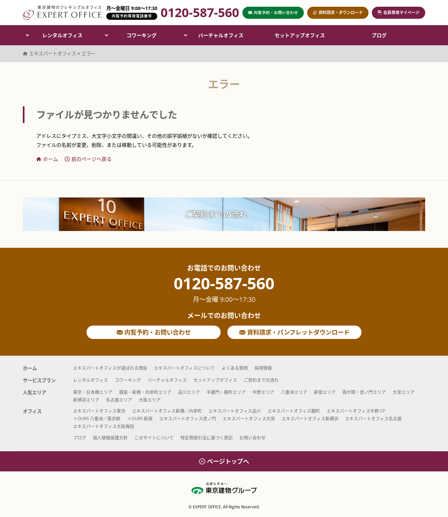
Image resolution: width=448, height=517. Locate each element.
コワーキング (141, 35)
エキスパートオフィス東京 (99, 411)
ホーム (47, 159)
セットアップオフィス (300, 35)
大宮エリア (403, 392)
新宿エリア (325, 392)
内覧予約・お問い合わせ (154, 332)
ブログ (379, 35)
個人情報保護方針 (110, 438)
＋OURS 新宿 (140, 418)
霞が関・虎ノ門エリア (364, 392)
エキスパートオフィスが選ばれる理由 (110, 368)
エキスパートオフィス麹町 (294, 411)
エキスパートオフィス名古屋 (373, 418)
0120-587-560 (224, 289)
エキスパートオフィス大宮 (249, 418)
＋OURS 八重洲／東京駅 (96, 418)
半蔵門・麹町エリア (226, 392)
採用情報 (263, 368)
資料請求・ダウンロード (338, 12)
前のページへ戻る (88, 159)
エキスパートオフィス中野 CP (356, 411)
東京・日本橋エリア (92, 392)
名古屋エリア (119, 400)
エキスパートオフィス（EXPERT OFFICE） (62, 12)
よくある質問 (235, 368)
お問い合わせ (252, 438)
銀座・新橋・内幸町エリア (145, 392)
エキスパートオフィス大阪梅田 (103, 426)
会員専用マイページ (398, 12)
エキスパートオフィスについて (184, 368)
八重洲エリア (294, 392)
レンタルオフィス (62, 35)
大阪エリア (150, 400)
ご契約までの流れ (215, 214)
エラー (88, 53)
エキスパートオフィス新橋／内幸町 (167, 411)
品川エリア (189, 392)
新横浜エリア (86, 400)
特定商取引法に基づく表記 (206, 438)
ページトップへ (224, 461)
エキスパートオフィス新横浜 (310, 418)
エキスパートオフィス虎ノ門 (187, 418)
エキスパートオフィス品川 (235, 411)
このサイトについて (154, 438)
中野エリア (263, 392)
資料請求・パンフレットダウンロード (294, 332)
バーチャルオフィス (220, 35)
